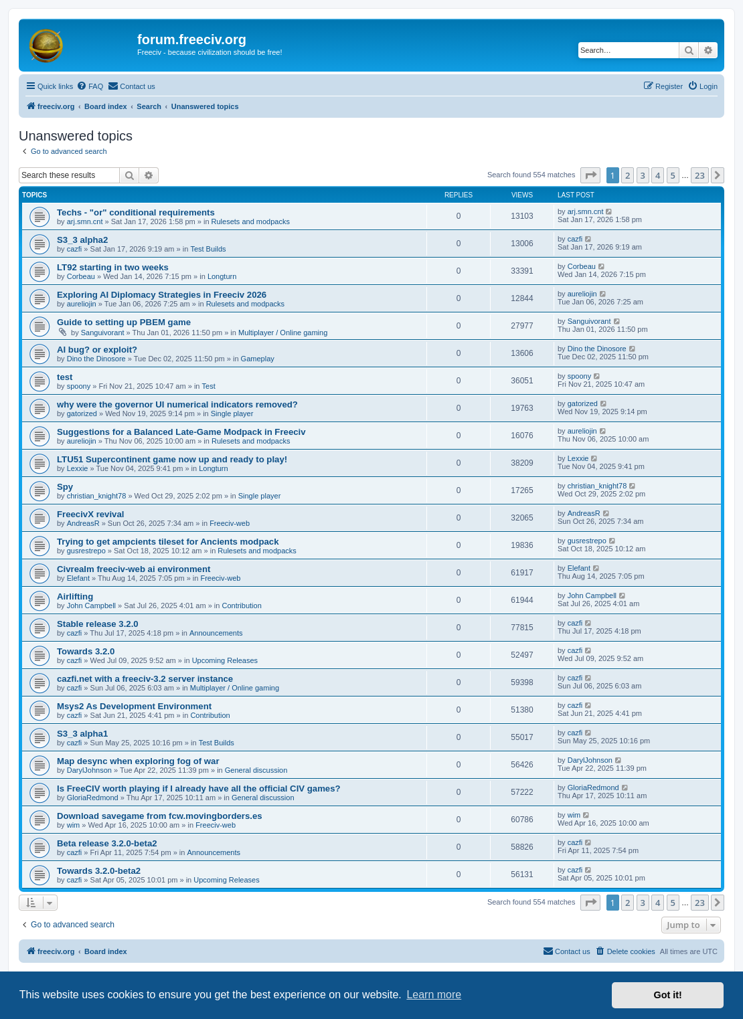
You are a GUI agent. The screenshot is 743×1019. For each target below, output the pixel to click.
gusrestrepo (86, 551)
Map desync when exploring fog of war (138, 761)
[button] (590, 175)
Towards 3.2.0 (85, 651)
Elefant (78, 578)
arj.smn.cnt (85, 221)
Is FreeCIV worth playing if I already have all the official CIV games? (199, 788)
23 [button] (700, 175)
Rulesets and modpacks (251, 221)
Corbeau (81, 276)
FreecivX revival (90, 514)
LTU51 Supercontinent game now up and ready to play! (172, 459)
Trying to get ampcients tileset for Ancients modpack (167, 542)
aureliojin (81, 304)
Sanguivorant (103, 333)
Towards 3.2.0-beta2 (99, 871)
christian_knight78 (97, 496)
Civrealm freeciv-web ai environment (133, 569)
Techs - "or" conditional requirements (136, 212)
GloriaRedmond (92, 798)
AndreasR (83, 523)
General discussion (256, 770)
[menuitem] (89, 86)
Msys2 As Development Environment (134, 706)
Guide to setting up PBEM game (124, 322)
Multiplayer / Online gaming (282, 333)
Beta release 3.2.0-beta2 (107, 843)
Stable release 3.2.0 (98, 624)
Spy (65, 487)
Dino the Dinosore (96, 359)
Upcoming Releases (225, 660)
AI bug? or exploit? (97, 350)
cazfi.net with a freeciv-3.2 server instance (145, 679)
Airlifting (75, 596)
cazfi (74, 249)
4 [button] (657, 175)
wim (73, 825)
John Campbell (91, 605)
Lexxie (77, 468)
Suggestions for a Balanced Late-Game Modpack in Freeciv (181, 432)
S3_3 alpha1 (82, 734)
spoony (78, 386)
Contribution (241, 605)
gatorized (82, 413)
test (64, 377)
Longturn (222, 276)
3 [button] (643, 175)
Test (209, 386)
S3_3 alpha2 (82, 240)
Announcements (216, 633)
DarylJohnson (89, 770)
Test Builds (208, 249)
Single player (232, 413)
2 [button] (627, 175)
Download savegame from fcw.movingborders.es (159, 816)
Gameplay (257, 359)
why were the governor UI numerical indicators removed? (177, 404)
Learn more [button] (433, 994)
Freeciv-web (230, 523)
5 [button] (673, 175)
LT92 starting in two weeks (113, 267)
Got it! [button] (668, 995)
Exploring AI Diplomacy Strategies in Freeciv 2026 (161, 295)
